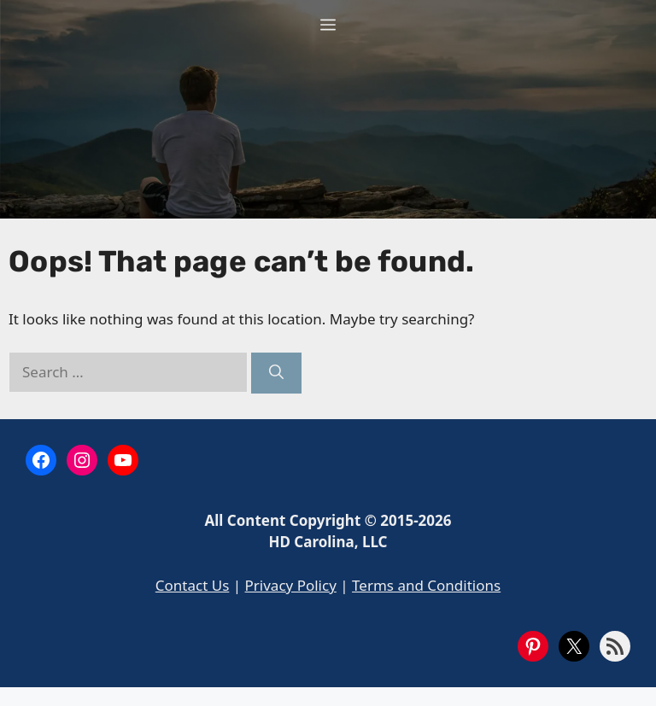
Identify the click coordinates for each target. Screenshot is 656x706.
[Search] (276, 373)
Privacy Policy (291, 585)
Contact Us (192, 585)
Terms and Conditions (426, 585)
